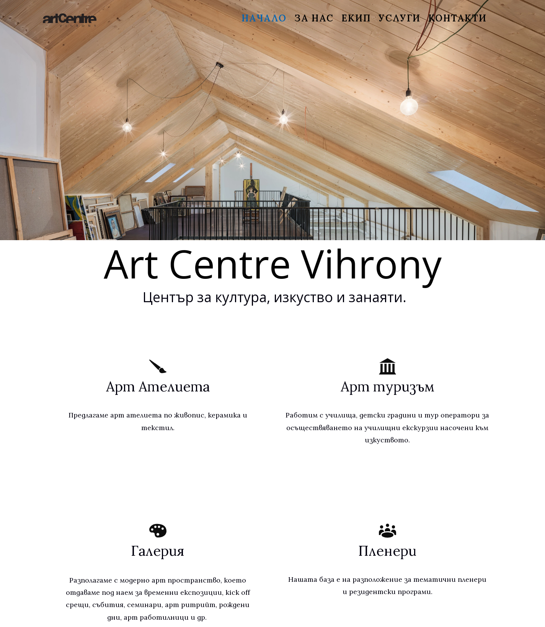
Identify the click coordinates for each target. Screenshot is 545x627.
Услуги (400, 18)
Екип (356, 18)
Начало (264, 18)
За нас (314, 18)
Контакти (457, 18)
